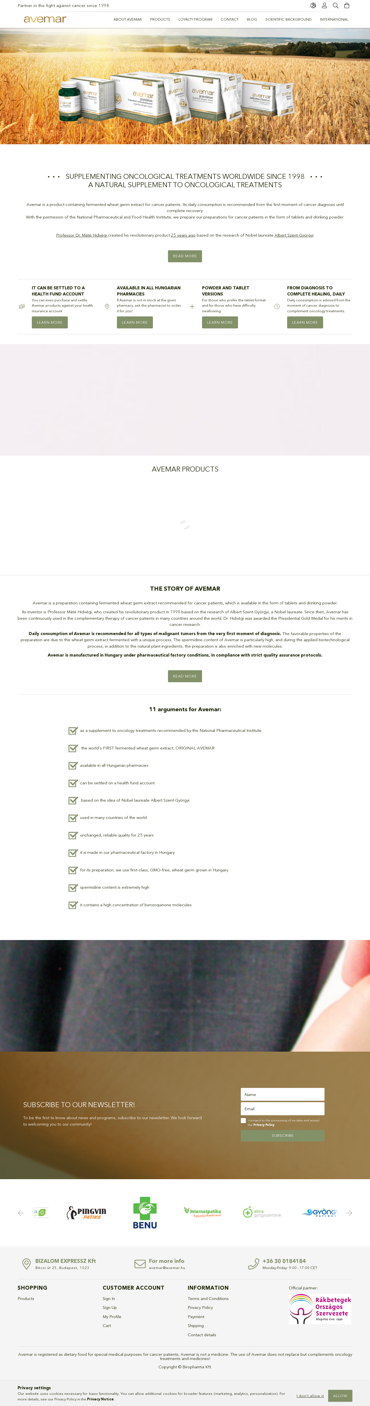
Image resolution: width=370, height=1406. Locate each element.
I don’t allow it (310, 1395)
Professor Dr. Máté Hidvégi (81, 235)
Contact (230, 19)
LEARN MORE (50, 322)
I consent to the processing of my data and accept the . (283, 1122)
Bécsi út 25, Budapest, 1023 (62, 1267)
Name (250, 1094)
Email (249, 1108)
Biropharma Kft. (197, 1366)
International (334, 19)
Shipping (196, 1325)
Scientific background (288, 19)
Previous (22, 1212)
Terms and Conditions (208, 1298)
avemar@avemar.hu (167, 1267)
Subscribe (283, 1135)
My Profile (112, 1316)
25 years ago (183, 235)
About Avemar (128, 19)
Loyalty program (195, 19)
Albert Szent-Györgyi (294, 235)
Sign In (109, 1298)
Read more (185, 256)
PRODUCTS (160, 19)
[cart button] (346, 5)
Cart (107, 1325)
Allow (340, 1395)
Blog (252, 19)
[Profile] (324, 5)
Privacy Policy (200, 1307)
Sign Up (110, 1307)
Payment (196, 1316)
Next (348, 1212)
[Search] (335, 5)
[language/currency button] (313, 5)
